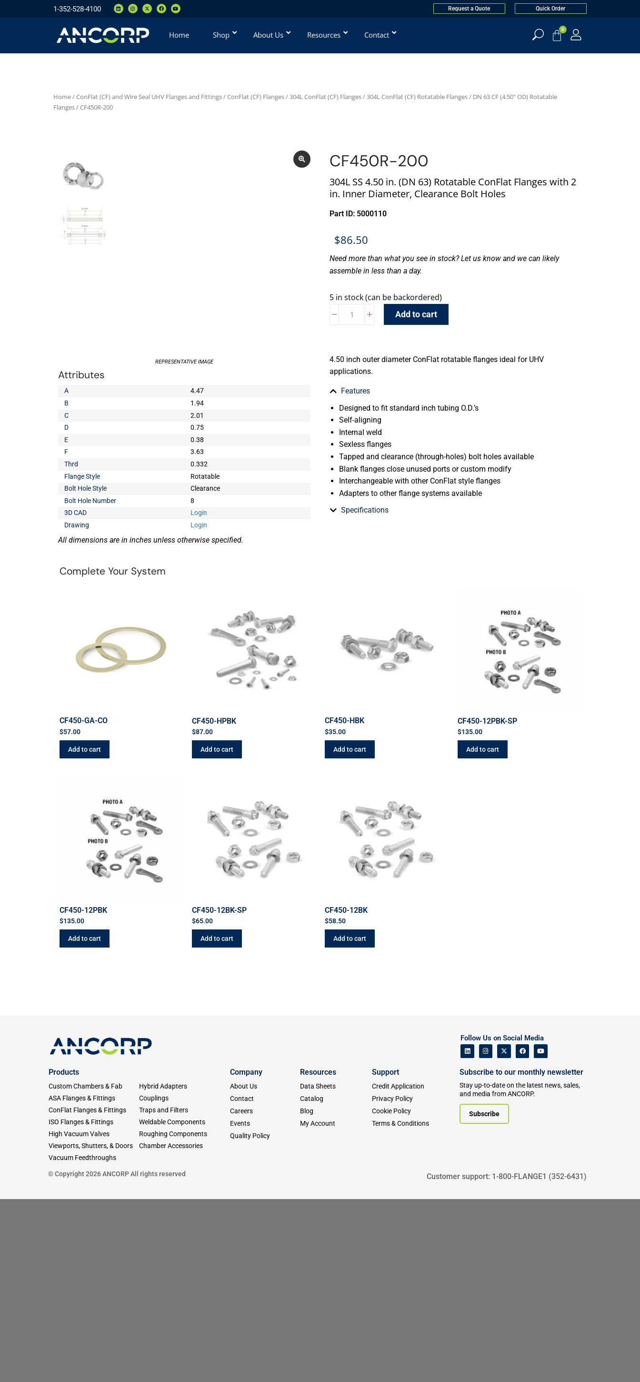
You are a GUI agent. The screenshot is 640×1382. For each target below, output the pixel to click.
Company (246, 1072)
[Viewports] (94, 1146)
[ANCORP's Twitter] (504, 1051)
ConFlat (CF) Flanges (255, 96)
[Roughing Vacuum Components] (184, 1134)
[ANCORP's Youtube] (541, 1051)
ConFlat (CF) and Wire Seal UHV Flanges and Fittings (149, 96)
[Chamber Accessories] (184, 1146)
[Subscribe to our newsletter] (484, 1114)
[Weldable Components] (184, 1122)
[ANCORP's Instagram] (486, 1051)
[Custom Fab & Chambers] (94, 1086)
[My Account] (576, 34)
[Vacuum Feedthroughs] (94, 1158)
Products (64, 1072)
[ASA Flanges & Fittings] (94, 1098)
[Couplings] (184, 1098)
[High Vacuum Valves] (94, 1134)
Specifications (365, 478)
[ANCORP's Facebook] (523, 1051)
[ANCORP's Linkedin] (467, 1051)
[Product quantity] (352, 314)
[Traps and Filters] (184, 1110)
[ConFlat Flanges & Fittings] (94, 1110)
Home (62, 96)
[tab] (456, 391)
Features (355, 390)
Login (198, 512)
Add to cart (416, 314)
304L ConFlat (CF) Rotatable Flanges (417, 96)
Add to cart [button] (84, 749)
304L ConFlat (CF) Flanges (325, 96)
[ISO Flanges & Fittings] (94, 1122)
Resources (318, 1072)
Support (385, 1072)
